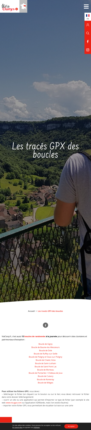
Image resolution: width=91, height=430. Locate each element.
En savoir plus (17, 427)
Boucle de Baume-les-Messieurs (45, 347)
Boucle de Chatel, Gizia (46, 360)
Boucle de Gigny (45, 344)
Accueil (31, 311)
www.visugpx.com (13, 402)
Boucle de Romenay (45, 379)
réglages (36, 427)
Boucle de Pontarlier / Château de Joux (45, 373)
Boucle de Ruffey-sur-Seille (45, 353)
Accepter (71, 426)
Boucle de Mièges (45, 382)
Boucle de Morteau (45, 369)
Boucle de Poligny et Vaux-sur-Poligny (45, 357)
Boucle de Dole (45, 350)
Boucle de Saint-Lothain (45, 363)
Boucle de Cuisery (45, 376)
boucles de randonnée (34, 336)
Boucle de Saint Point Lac (45, 366)
